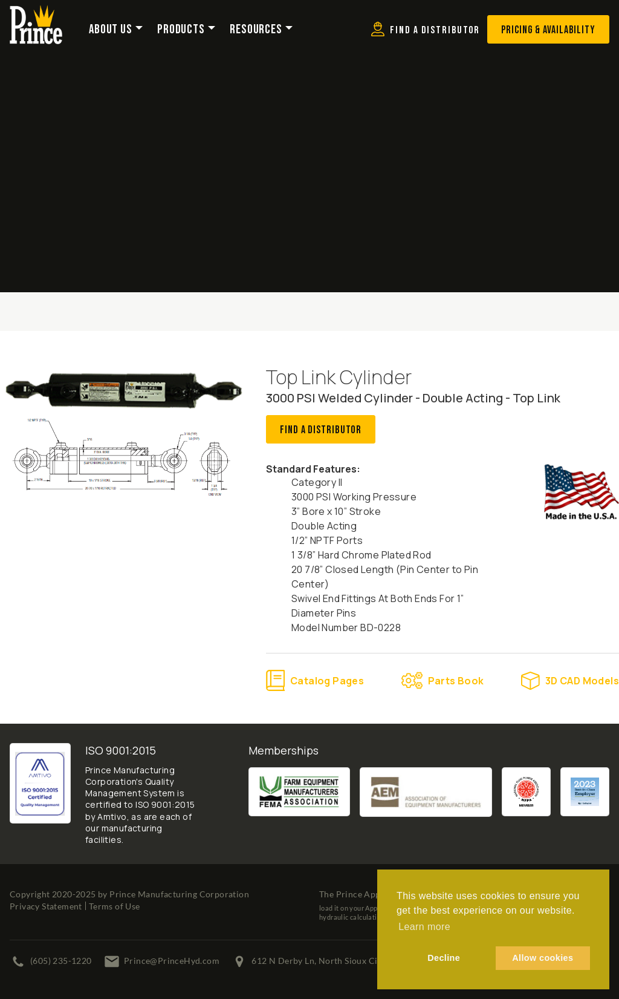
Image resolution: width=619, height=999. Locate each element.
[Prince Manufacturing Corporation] (36, 12)
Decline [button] (443, 958)
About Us (110, 29)
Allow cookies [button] (542, 958)
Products (181, 29)
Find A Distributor (320, 430)
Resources (256, 29)
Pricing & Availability (548, 30)
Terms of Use (114, 906)
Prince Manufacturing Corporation (179, 894)
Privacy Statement (46, 906)
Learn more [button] (424, 927)
